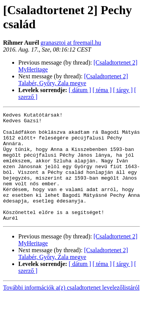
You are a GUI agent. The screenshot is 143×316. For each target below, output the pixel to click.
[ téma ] (102, 90)
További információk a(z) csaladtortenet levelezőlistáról (71, 309)
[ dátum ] (80, 90)
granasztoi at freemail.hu (70, 42)
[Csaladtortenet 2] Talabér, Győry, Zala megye (73, 79)
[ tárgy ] (123, 90)
